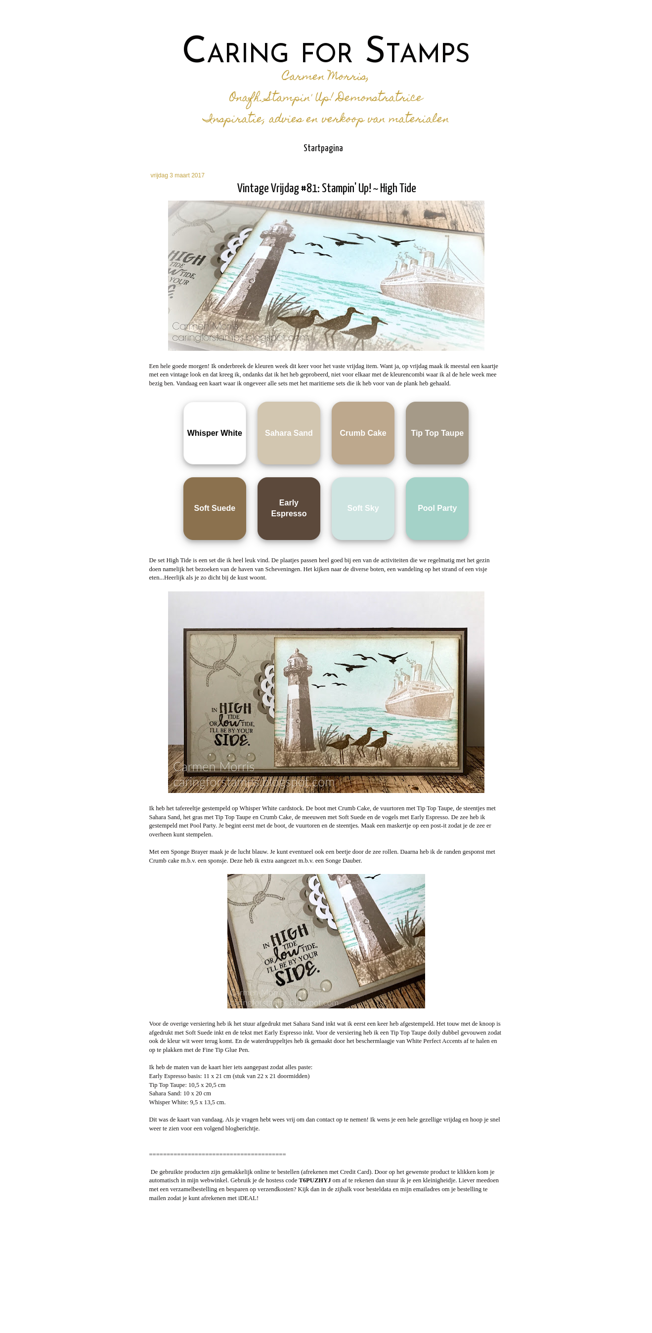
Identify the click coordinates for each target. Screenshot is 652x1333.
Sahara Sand (289, 433)
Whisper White (214, 433)
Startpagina (323, 148)
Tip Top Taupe (437, 433)
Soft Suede (214, 508)
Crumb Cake (363, 433)
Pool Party (437, 508)
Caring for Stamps (326, 53)
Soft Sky (363, 508)
